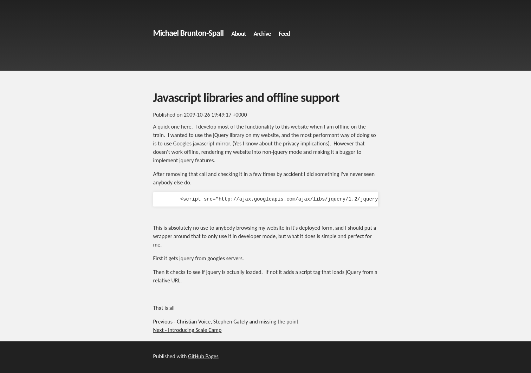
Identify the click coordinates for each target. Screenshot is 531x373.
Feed (284, 34)
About (238, 34)
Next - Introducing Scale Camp (187, 330)
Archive (262, 34)
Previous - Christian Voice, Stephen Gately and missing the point (226, 321)
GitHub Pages (203, 356)
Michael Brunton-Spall (188, 33)
